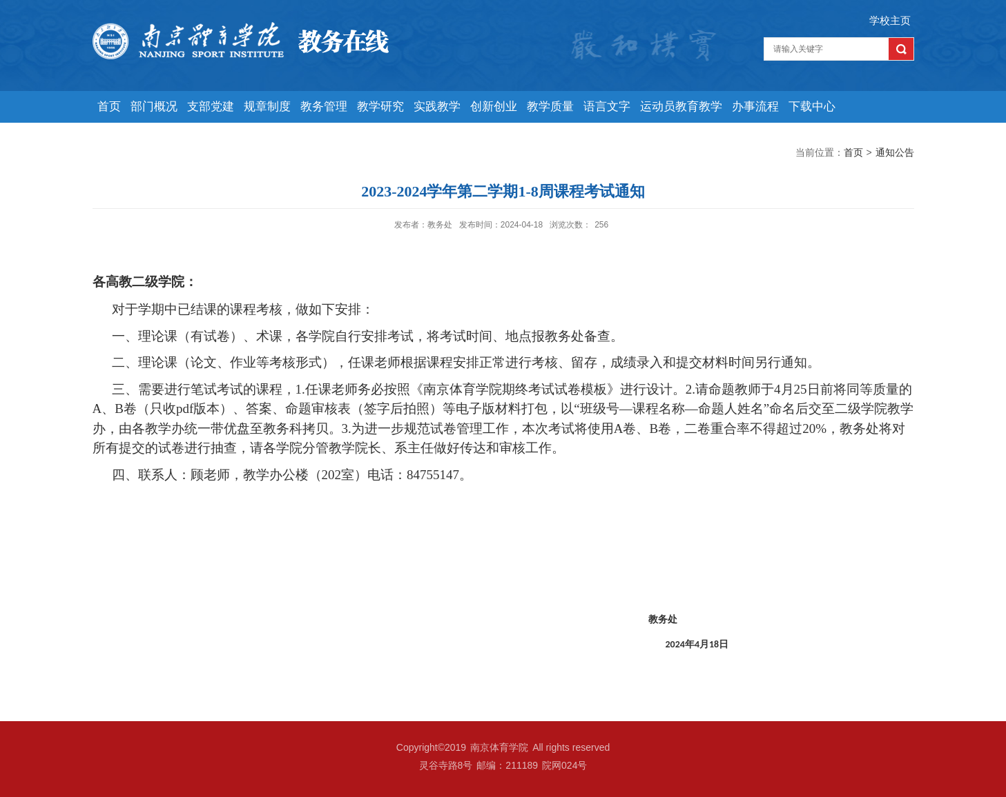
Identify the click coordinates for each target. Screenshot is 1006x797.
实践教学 (437, 106)
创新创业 (493, 106)
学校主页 (890, 20)
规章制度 (267, 106)
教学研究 (380, 106)
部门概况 (153, 106)
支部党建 (210, 106)
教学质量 (550, 106)
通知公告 (895, 152)
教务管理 (323, 106)
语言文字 (606, 106)
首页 (109, 106)
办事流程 (755, 106)
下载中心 (812, 106)
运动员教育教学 (681, 106)
